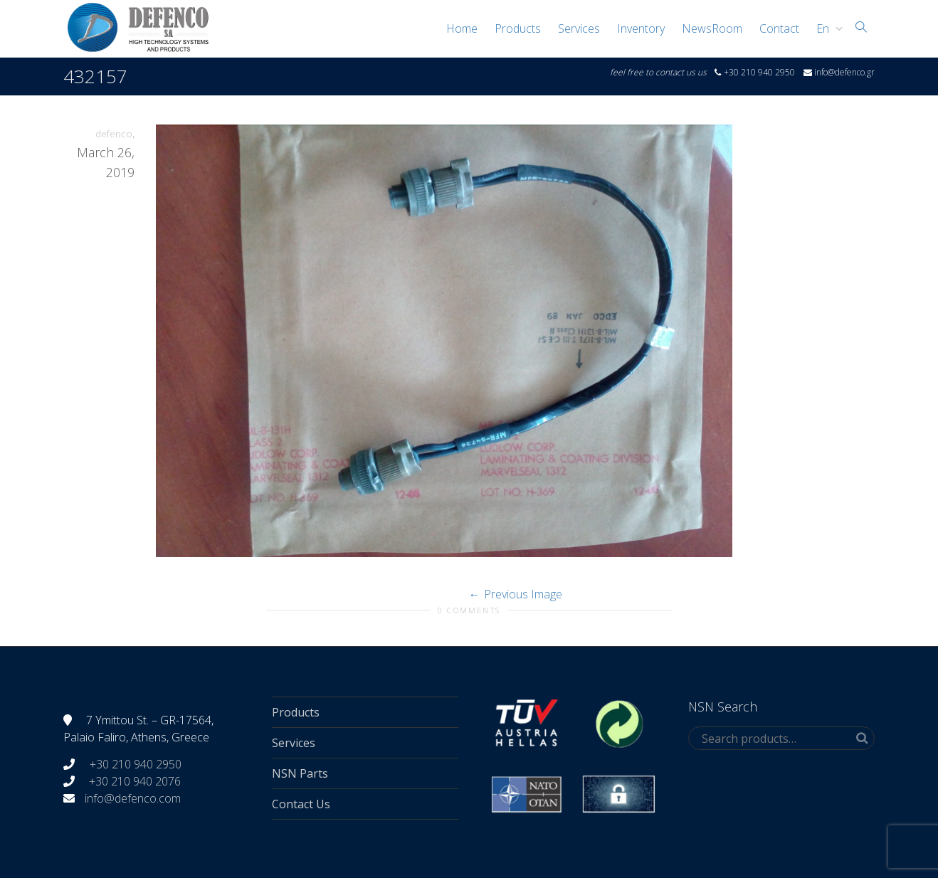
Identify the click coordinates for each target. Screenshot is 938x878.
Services (579, 28)
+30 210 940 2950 (134, 764)
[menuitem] (826, 28)
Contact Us (301, 804)
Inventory (641, 28)
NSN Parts (300, 773)
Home (462, 28)
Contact (779, 28)
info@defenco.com (133, 798)
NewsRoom (712, 28)
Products (518, 28)
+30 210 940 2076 (135, 781)
